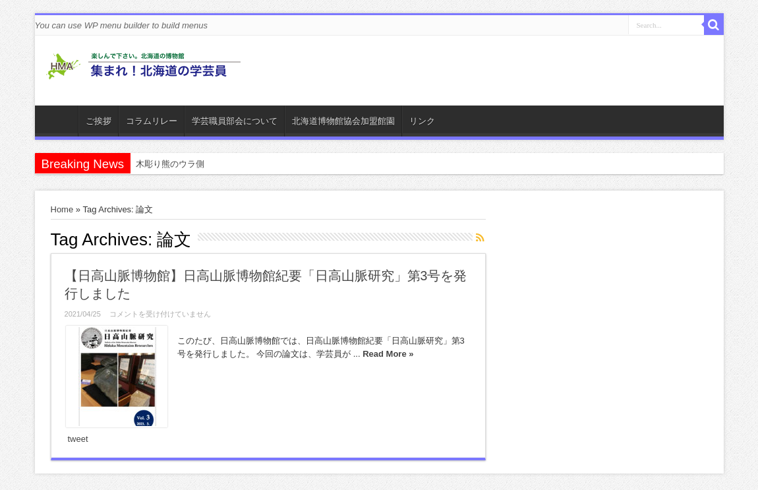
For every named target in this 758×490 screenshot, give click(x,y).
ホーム (60, 123)
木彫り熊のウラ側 (170, 164)
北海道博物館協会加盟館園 (343, 121)
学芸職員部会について (234, 121)
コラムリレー (151, 121)
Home (62, 209)
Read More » (388, 354)
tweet (78, 439)
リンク (422, 121)
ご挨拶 (98, 121)
